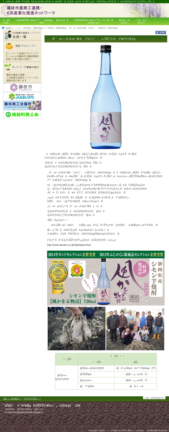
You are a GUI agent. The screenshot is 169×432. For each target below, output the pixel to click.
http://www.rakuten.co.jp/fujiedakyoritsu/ (69, 244)
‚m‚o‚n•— (87, 380)
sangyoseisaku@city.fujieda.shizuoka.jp (25, 412)
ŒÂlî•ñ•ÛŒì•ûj (12, 399)
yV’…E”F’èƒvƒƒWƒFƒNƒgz (29, 28)
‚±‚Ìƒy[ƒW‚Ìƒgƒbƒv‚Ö (154, 398)
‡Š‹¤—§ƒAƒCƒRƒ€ (93, 368)
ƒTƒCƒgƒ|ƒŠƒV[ (31, 399)
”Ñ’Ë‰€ (87, 374)
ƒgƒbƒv (8, 28)
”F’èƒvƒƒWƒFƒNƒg (57, 28)
